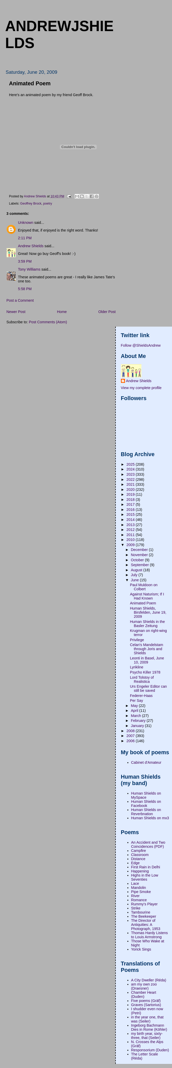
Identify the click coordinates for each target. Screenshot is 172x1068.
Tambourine (140, 912)
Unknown (25, 222)
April (135, 710)
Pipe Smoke (141, 892)
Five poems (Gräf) (146, 1001)
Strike (136, 908)
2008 (131, 731)
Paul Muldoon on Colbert (143, 587)
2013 (131, 525)
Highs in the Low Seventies (144, 877)
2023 (131, 474)
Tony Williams (29, 269)
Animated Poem (143, 603)
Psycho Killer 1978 (145, 672)
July (134, 575)
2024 (131, 469)
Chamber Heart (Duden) (143, 994)
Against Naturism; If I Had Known (147, 596)
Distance (138, 859)
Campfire (138, 851)
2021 (131, 484)
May (135, 706)
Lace (135, 883)
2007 (131, 736)
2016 (131, 510)
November (140, 555)
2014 (131, 520)
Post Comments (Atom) (48, 322)
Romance (139, 900)
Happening (140, 871)
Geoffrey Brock (31, 203)
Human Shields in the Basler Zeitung (147, 624)
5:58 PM (25, 289)
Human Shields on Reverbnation (146, 812)
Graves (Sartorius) (146, 1005)
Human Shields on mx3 (150, 818)
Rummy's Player (144, 904)
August (137, 570)
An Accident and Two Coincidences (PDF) (148, 844)
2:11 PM (25, 238)
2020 (131, 489)
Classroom (140, 855)
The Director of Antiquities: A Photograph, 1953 (145, 924)
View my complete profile (141, 388)
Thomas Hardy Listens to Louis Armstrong (149, 935)
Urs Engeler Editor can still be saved (148, 688)
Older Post (107, 312)
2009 (131, 545)
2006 (131, 741)
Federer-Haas (141, 696)
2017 (131, 504)
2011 (131, 535)
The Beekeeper (143, 916)
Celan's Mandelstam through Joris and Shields (146, 649)
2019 (131, 494)
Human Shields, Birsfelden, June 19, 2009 (148, 612)
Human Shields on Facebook (146, 803)
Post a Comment (20, 300)
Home (62, 312)
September (140, 565)
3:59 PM (25, 261)
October (138, 560)
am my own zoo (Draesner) (144, 986)
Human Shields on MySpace (146, 795)
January (138, 726)
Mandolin (138, 888)
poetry (47, 203)
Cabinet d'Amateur (146, 762)
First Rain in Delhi (145, 867)
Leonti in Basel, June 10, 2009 (147, 660)
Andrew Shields (30, 246)
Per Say (136, 700)
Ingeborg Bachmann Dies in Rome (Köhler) (149, 1027)
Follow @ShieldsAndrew (141, 345)
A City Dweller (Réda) (148, 980)
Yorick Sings (141, 949)
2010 (131, 540)
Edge (135, 863)
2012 (131, 530)
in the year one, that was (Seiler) (147, 1019)
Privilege (137, 640)
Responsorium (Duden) (150, 1050)
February (139, 721)
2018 (131, 500)
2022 (131, 479)
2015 (131, 514)
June (135, 580)
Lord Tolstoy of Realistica (142, 679)
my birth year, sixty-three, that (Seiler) (147, 1036)
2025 (131, 464)
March (136, 716)
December (140, 550)
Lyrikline (136, 667)
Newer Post (15, 312)
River (135, 896)
